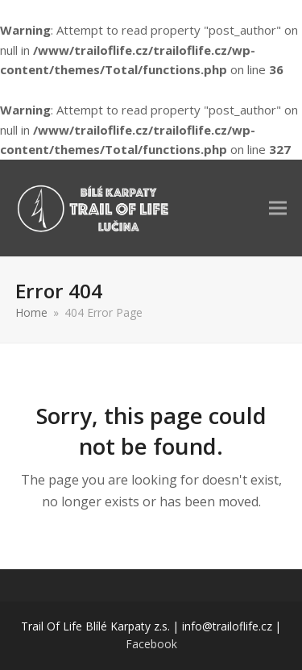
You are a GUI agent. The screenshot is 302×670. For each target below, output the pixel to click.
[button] (278, 207)
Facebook (151, 643)
